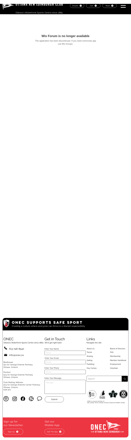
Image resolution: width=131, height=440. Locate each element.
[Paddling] (93, 364)
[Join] (93, 5)
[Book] (109, 5)
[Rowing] (92, 356)
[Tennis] (91, 352)
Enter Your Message (53, 378)
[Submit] (54, 399)
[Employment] (118, 364)
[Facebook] (23, 399)
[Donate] (77, 5)
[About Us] (95, 348)
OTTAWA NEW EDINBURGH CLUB (39, 4)
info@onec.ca (16, 355)
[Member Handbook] (120, 360)
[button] (123, 5)
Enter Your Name (52, 349)
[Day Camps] (94, 368)
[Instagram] (15, 399)
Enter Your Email (52, 358)
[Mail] (6, 355)
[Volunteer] (118, 368)
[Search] (102, 379)
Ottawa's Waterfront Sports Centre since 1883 (39, 12)
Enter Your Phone (52, 368)
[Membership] (116, 356)
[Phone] (6, 348)
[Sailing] (94, 360)
